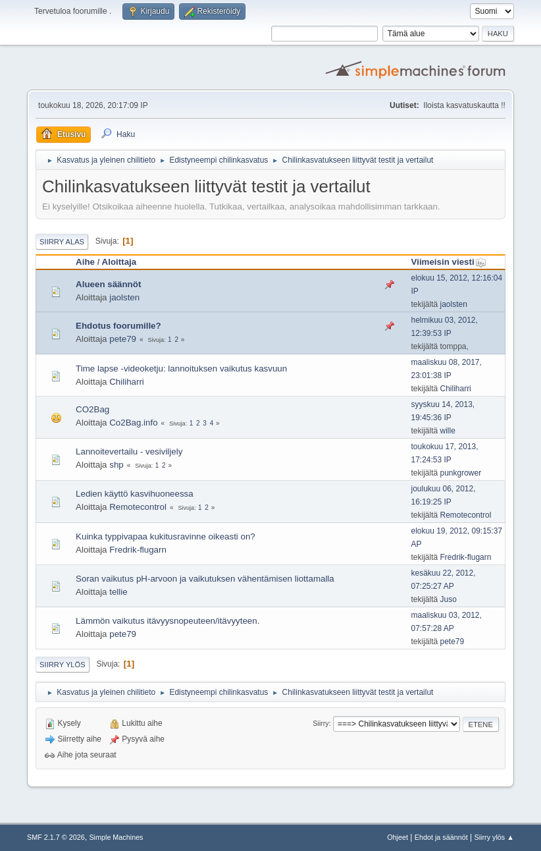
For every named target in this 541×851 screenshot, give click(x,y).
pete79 (122, 339)
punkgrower (461, 473)
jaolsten (124, 297)
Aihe (85, 262)
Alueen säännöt (108, 284)
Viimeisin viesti (448, 262)
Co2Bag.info (133, 422)
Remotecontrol (138, 507)
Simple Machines (116, 837)
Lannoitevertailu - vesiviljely (129, 451)
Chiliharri (126, 382)
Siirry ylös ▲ (494, 837)
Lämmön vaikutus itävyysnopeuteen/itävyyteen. (167, 621)
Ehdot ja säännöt (441, 837)
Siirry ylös (62, 665)
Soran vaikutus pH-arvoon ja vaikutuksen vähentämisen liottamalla (205, 579)
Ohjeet (397, 837)
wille (447, 430)
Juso (448, 599)
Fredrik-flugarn (138, 550)
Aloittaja (119, 262)
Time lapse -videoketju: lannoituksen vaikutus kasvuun (181, 368)
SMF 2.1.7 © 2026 (56, 837)
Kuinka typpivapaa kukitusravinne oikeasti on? (165, 536)
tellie (118, 592)
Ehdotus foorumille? (118, 326)
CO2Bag (92, 409)
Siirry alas (61, 242)
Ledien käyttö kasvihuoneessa (134, 494)
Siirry (321, 723)
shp (116, 465)
